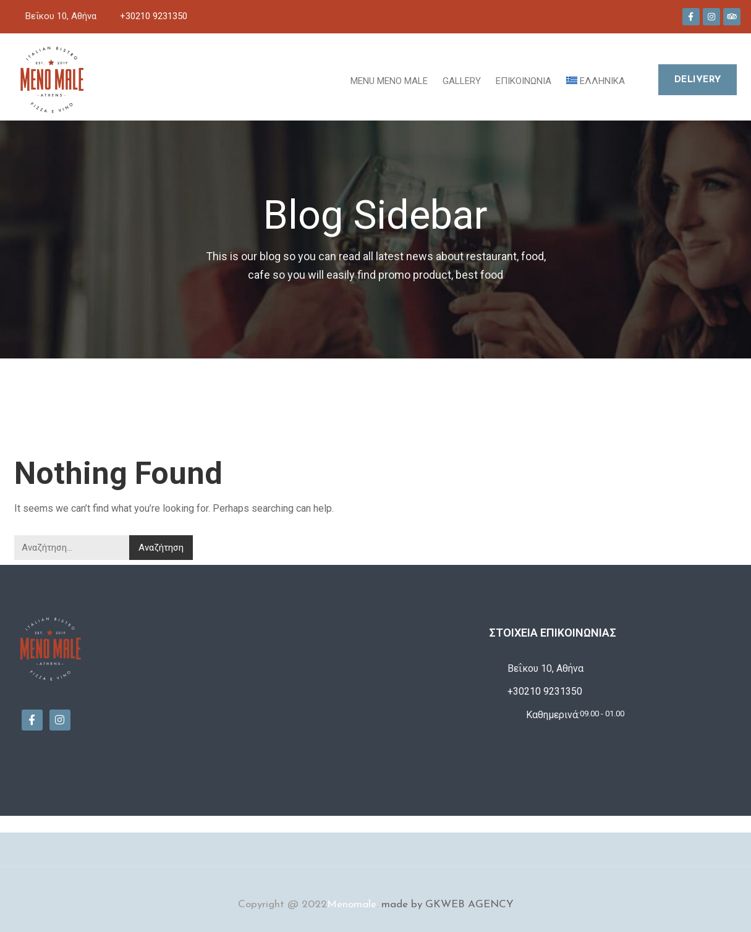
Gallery (462, 81)
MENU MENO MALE (389, 81)
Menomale (351, 904)
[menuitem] (596, 80)
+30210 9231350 (153, 16)
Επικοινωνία (523, 81)
